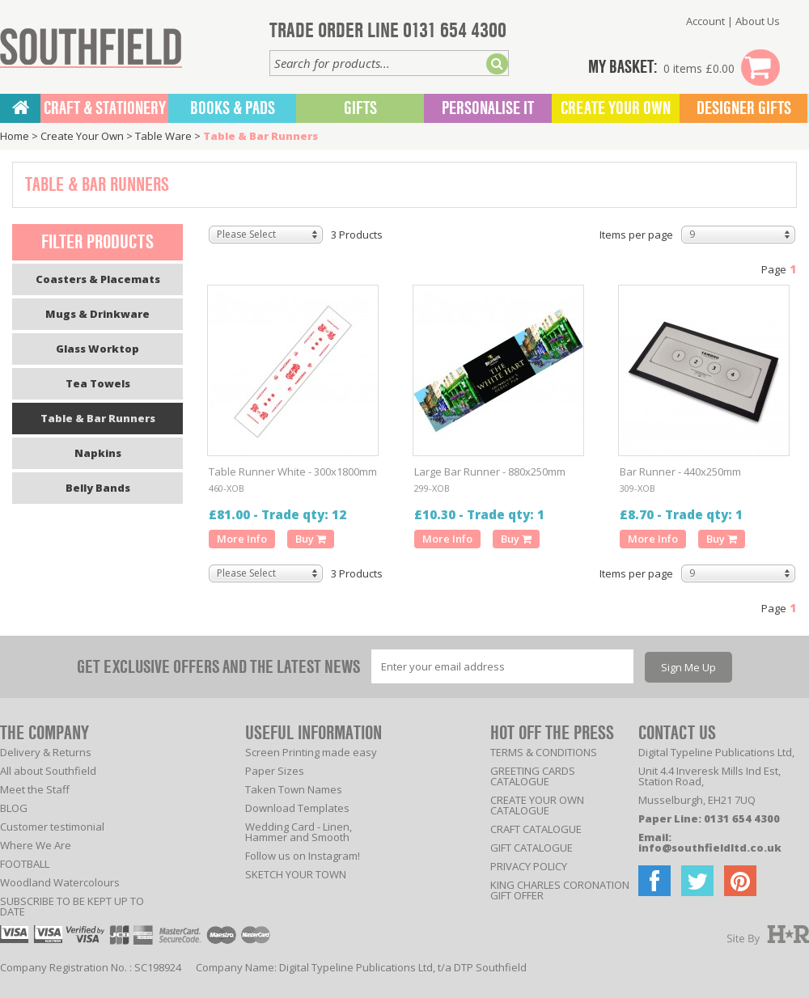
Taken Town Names (293, 789)
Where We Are (35, 845)
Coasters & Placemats (98, 279)
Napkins (97, 453)
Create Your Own (616, 108)
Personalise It (488, 108)
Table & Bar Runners (260, 136)
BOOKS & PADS (232, 108)
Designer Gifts (744, 108)
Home (14, 136)
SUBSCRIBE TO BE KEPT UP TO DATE (72, 906)
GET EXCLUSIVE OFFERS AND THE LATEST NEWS (218, 667)
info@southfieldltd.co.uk (709, 847)
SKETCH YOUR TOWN (295, 874)
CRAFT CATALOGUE (536, 829)
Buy (310, 538)
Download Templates (297, 808)
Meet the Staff (35, 789)
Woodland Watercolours (60, 882)
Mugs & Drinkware (97, 314)
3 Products (357, 234)
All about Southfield (48, 770)
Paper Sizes (274, 770)
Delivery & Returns (45, 752)
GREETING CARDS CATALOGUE (532, 776)
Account (705, 21)
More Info (242, 538)
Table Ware (163, 136)
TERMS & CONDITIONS (543, 752)
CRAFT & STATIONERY (105, 108)
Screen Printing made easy (311, 752)
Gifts (360, 108)
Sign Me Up (688, 667)
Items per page (636, 234)
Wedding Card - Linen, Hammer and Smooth (298, 831)
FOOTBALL (24, 863)
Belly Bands (98, 487)
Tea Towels (98, 383)
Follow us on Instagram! (302, 855)
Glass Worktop (97, 348)
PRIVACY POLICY (528, 866)
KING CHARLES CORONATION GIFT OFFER (559, 890)
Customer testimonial (52, 826)
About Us (757, 21)
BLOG (14, 808)
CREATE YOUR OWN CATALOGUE (537, 805)
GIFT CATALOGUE (531, 847)
